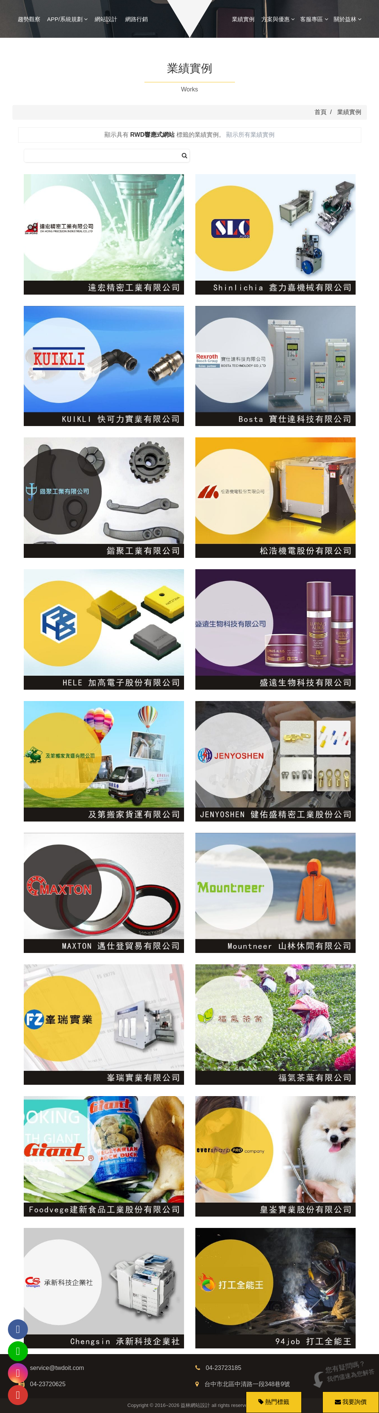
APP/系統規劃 (67, 19)
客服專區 (314, 19)
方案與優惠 (278, 19)
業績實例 (243, 19)
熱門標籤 (277, 1402)
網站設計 (106, 19)
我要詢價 (349, 1398)
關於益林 (348, 19)
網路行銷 (136, 19)
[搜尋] (184, 156)
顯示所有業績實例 (250, 134)
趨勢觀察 (29, 19)
